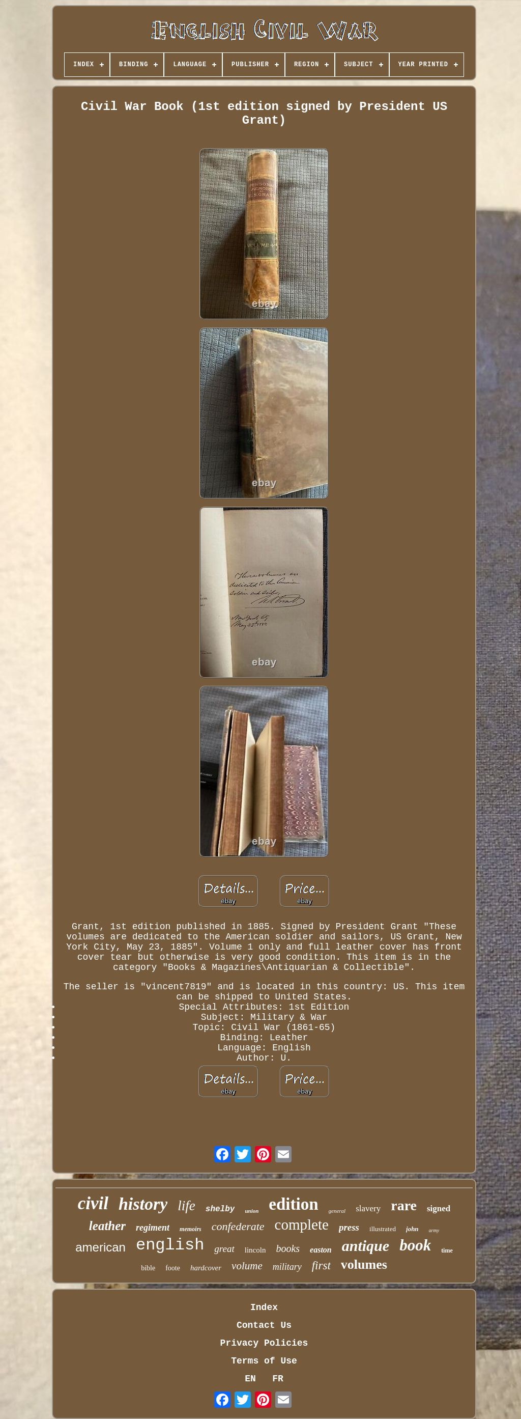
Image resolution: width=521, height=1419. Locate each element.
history (143, 1203)
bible (148, 1268)
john (412, 1229)
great (224, 1248)
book (415, 1245)
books (288, 1248)
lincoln (255, 1250)
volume (247, 1266)
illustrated (382, 1229)
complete (302, 1224)
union (251, 1211)
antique (365, 1245)
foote (172, 1268)
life (186, 1205)
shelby (220, 1209)
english (170, 1245)
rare (404, 1205)
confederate (238, 1226)
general (337, 1211)
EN (250, 1379)
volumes (364, 1264)
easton (321, 1249)
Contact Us (264, 1325)
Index (264, 1307)
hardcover (205, 1268)
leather (107, 1226)
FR (277, 1379)
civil (93, 1203)
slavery (368, 1208)
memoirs (190, 1229)
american (100, 1247)
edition (293, 1204)
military (287, 1267)
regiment (152, 1227)
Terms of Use (264, 1361)
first (321, 1265)
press (349, 1227)
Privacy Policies (264, 1343)
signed (438, 1208)
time (447, 1250)
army (434, 1230)
